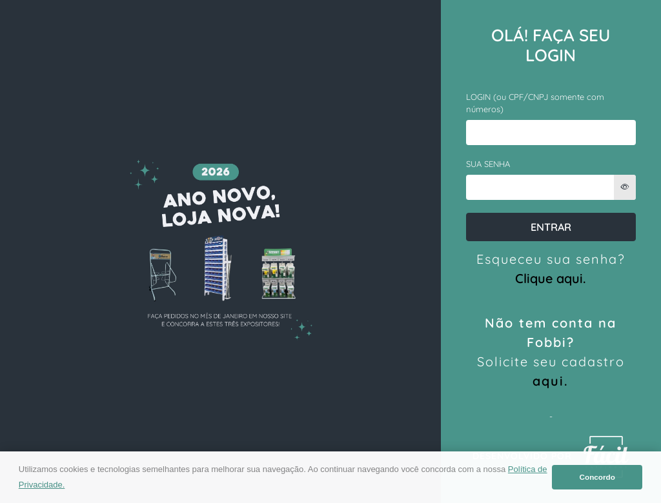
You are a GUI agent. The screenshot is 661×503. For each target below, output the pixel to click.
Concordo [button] (597, 477)
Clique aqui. (550, 278)
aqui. (551, 381)
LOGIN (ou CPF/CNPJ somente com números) (535, 103)
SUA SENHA (488, 164)
